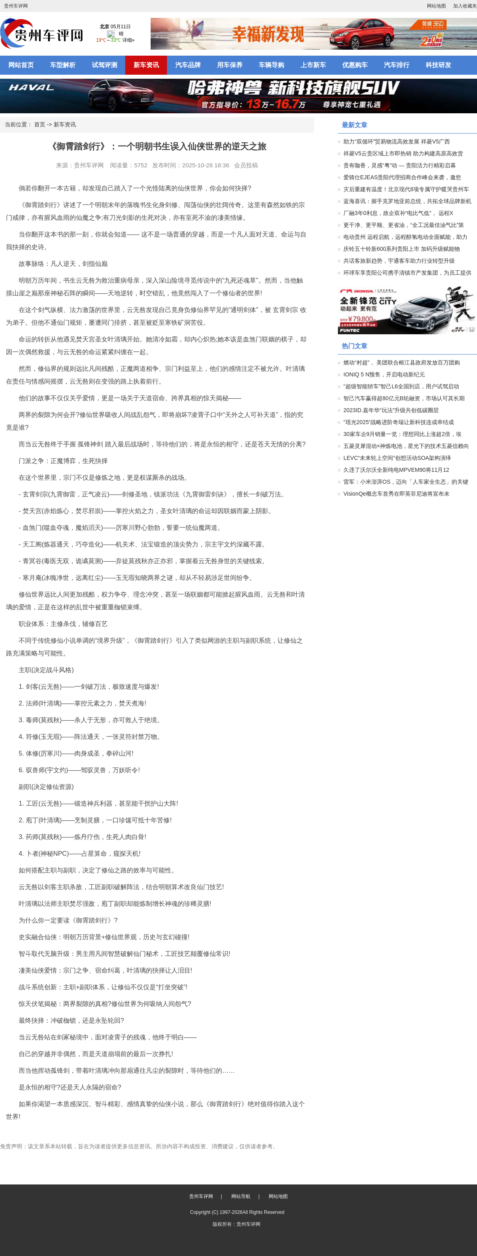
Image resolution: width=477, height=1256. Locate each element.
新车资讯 (146, 65)
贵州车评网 (16, 6)
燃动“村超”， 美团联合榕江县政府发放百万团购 (401, 362)
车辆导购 (271, 65)
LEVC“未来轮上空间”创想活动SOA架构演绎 (397, 458)
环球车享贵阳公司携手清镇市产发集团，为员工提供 (407, 272)
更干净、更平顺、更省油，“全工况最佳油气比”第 (403, 225)
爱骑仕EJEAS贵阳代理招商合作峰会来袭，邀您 (402, 177)
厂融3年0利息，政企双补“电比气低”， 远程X (398, 213)
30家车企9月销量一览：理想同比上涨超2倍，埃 (402, 434)
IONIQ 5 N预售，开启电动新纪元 (384, 374)
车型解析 (63, 65)
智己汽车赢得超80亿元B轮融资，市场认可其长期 (404, 398)
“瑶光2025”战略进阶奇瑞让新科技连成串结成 (398, 422)
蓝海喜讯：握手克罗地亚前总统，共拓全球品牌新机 (407, 201)
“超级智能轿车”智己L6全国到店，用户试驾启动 (401, 386)
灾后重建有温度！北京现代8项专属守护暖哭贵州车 (406, 189)
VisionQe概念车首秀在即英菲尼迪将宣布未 (396, 493)
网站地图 (436, 6)
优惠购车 (355, 65)
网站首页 (21, 65)
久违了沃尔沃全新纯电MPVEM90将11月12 (396, 470)
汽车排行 (396, 65)
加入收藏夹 (465, 6)
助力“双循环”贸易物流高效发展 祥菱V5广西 (396, 141)
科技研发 (438, 65)
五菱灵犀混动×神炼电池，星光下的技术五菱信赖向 (406, 446)
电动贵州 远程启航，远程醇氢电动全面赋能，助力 (405, 237)
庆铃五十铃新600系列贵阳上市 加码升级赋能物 (401, 249)
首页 (39, 124)
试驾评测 (104, 65)
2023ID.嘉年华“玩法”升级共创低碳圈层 (391, 410)
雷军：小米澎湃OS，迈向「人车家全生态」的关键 (405, 482)
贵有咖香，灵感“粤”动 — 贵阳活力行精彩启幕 (399, 165)
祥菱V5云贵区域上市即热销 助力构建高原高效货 (403, 153)
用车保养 (229, 65)
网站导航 (240, 1196)
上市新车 (313, 65)
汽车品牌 (188, 65)
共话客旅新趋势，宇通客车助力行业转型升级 (399, 261)
